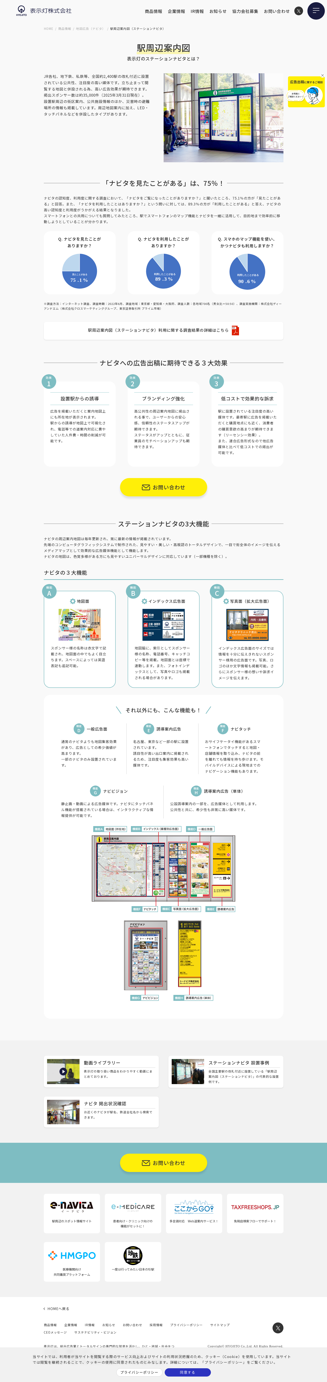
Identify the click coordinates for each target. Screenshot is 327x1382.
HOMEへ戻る (58, 1308)
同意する (187, 1372)
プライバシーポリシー (186, 1325)
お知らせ (218, 11)
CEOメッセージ (55, 1332)
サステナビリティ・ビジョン (95, 1332)
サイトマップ (220, 1325)
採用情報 (156, 1325)
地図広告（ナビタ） (90, 28)
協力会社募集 (245, 11)
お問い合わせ (277, 11)
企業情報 (176, 11)
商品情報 (153, 11)
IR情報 (197, 11)
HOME (48, 28)
